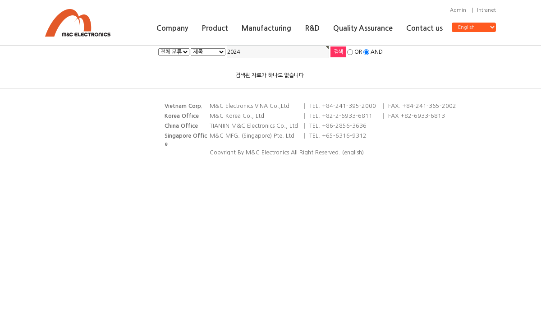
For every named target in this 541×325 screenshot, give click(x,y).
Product (215, 28)
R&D (312, 28)
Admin (458, 10)
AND (377, 52)
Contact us (424, 28)
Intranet (486, 10)
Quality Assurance (363, 28)
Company (172, 28)
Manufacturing (266, 28)
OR (358, 52)
